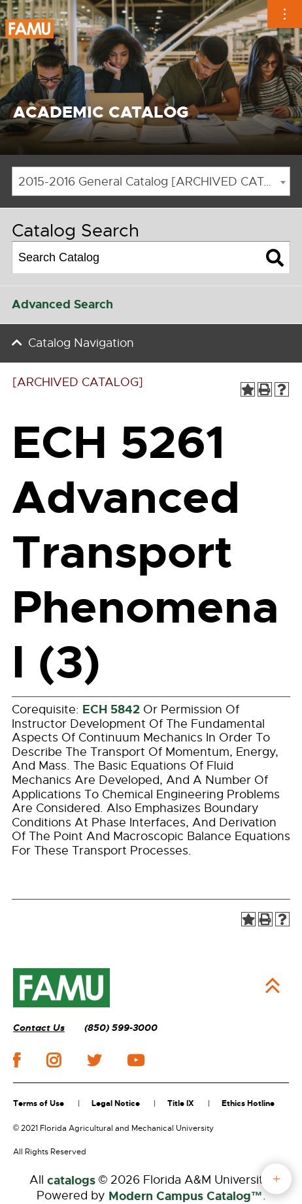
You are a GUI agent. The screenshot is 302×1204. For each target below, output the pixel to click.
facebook (16, 1059)
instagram (53, 1060)
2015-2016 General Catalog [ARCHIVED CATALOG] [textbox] (154, 181)
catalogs (71, 1180)
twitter (94, 1060)
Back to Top (272, 986)
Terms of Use (38, 1103)
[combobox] (151, 181)
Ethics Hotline (248, 1103)
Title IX (180, 1103)
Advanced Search (62, 304)
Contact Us (39, 1027)
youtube (135, 1060)
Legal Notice (116, 1103)
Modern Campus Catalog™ (186, 1196)
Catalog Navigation (81, 343)
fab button (276, 1178)
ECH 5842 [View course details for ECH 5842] (111, 709)
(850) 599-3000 (121, 1027)
